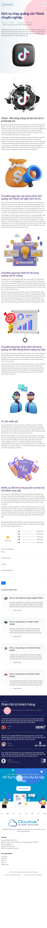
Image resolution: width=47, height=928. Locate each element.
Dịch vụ (12, 23)
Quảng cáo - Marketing (25, 23)
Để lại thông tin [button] (23, 788)
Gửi (3, 583)
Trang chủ (4, 23)
